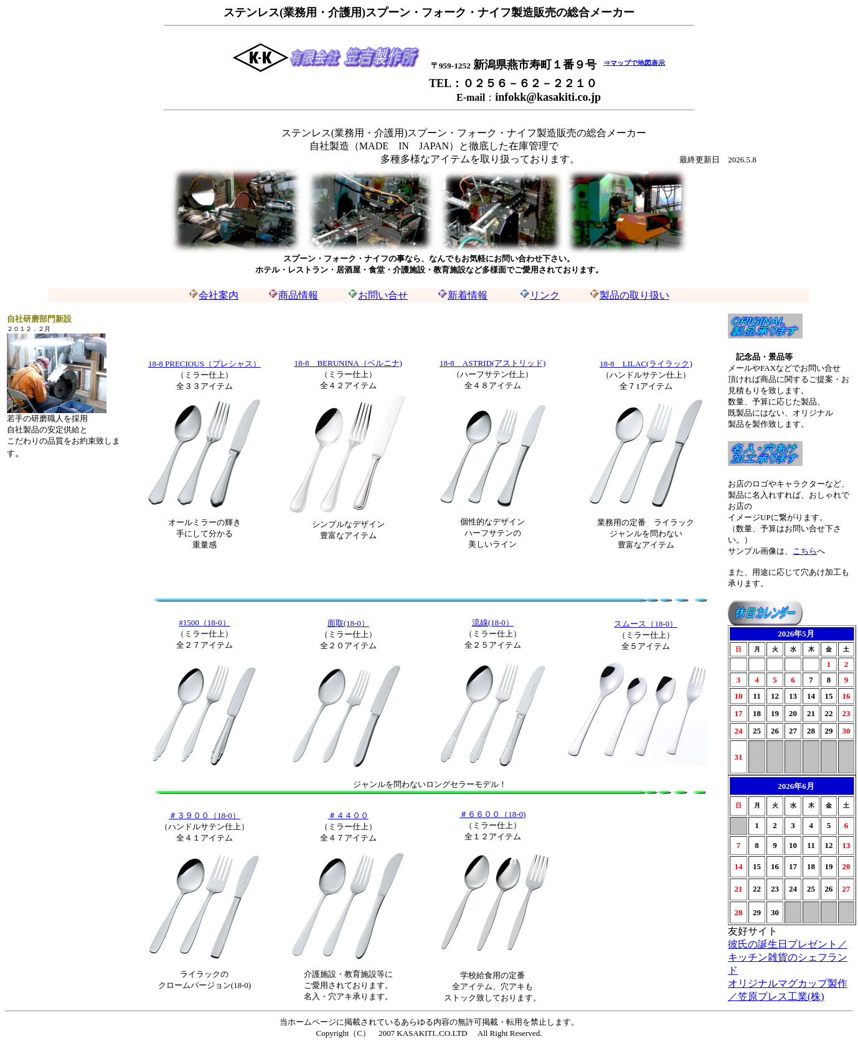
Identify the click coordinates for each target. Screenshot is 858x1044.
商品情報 (298, 295)
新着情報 (468, 295)
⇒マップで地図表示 (634, 62)
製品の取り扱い (634, 295)
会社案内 (213, 295)
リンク (545, 295)
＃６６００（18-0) (493, 814)
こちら (805, 551)
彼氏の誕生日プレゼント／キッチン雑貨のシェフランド (787, 957)
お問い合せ (383, 295)
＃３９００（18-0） (204, 815)
